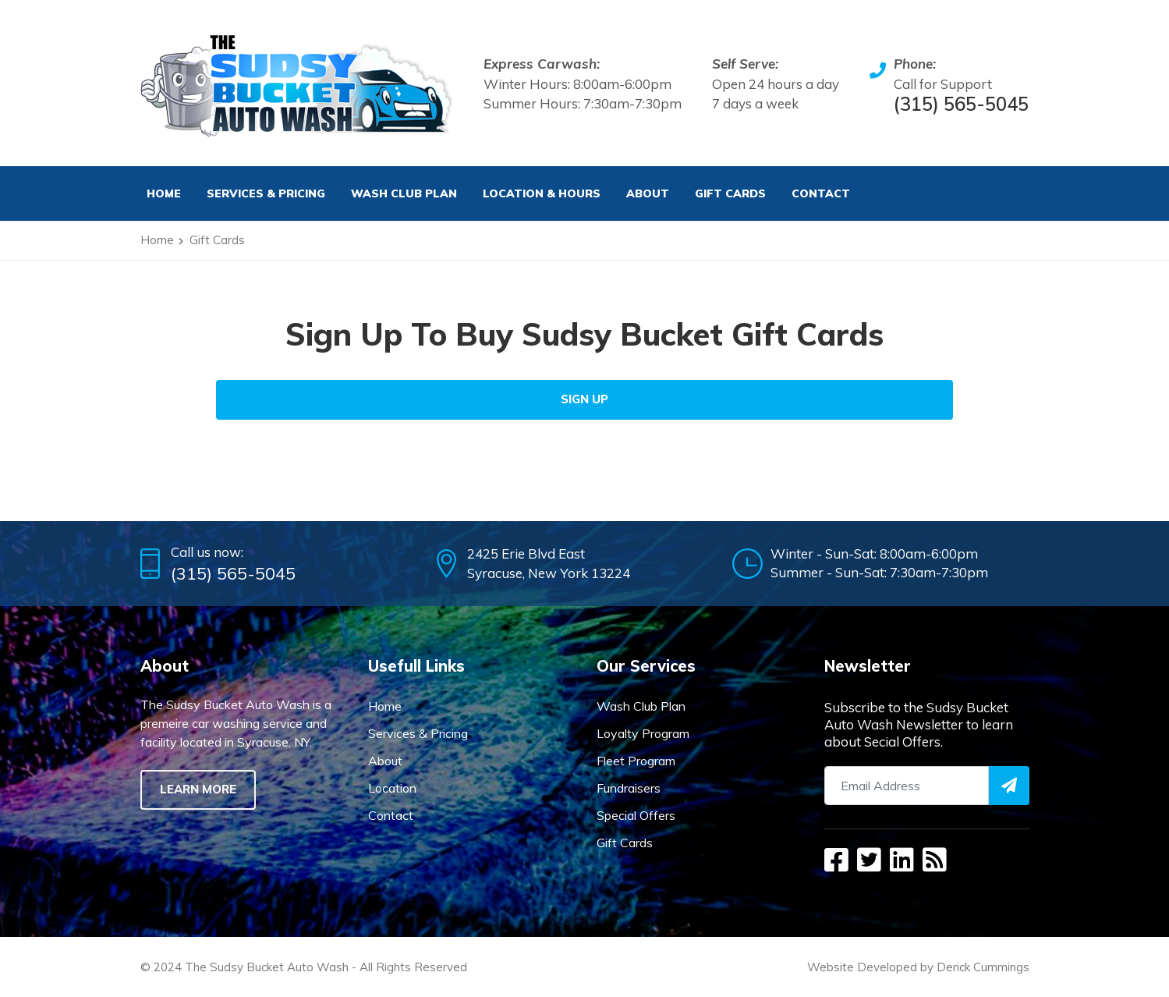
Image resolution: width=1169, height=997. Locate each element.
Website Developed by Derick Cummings (918, 967)
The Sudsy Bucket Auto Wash (267, 967)
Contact (821, 193)
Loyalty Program (643, 733)
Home (164, 193)
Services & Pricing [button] (266, 193)
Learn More (198, 789)
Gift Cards (730, 193)
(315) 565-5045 (961, 103)
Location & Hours (541, 193)
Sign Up (584, 399)
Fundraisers (629, 788)
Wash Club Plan (404, 193)
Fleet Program (636, 760)
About (647, 193)
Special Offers (636, 815)
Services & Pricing (418, 733)
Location (392, 788)
